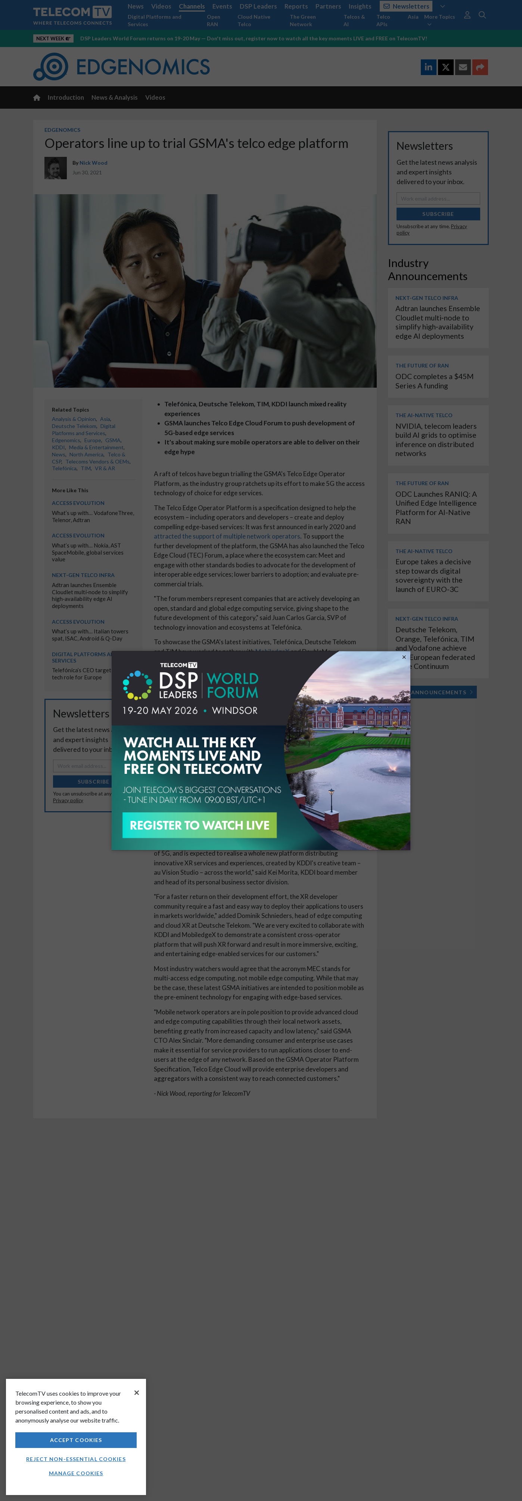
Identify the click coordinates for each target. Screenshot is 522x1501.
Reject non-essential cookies (75, 1459)
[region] (76, 1437)
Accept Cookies (76, 1440)
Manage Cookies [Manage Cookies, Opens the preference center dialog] (76, 1473)
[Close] (136, 1392)
